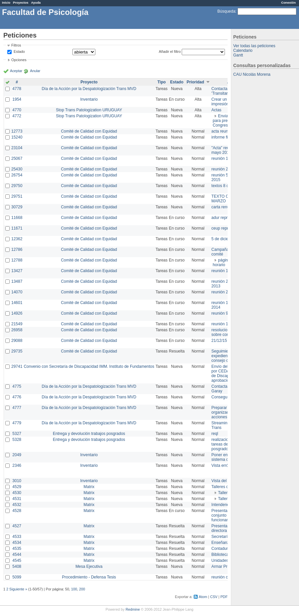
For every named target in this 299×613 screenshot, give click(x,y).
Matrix (88, 486)
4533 (16, 536)
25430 (16, 169)
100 (74, 589)
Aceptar (16, 71)
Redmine (133, 609)
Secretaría (220, 536)
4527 (16, 526)
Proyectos (20, 2)
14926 (16, 313)
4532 (16, 504)
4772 (16, 116)
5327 (16, 433)
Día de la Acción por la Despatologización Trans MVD (89, 88)
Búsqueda (226, 11)
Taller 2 (224, 498)
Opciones (19, 60)
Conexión (288, 2)
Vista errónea (223, 465)
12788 (16, 260)
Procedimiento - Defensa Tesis (89, 577)
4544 (16, 554)
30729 (16, 207)
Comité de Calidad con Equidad (89, 131)
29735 (16, 351)
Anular (35, 71)
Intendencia (221, 504)
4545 (16, 560)
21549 (16, 324)
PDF (224, 597)
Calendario (242, 50)
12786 (16, 249)
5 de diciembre (224, 239)
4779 (16, 423)
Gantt (238, 55)
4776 (16, 397)
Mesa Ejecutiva (88, 566)
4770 (16, 110)
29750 (16, 185)
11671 (16, 228)
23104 (16, 148)
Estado (19, 51)
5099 (16, 577)
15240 (16, 137)
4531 (16, 498)
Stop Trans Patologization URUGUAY (89, 110)
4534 (16, 542)
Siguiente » (18, 589)
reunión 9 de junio (227, 313)
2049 (16, 455)
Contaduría (221, 548)
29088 (16, 340)
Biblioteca (220, 554)
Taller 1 (224, 492)
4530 (16, 492)
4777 (16, 407)
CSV (213, 597)
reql (214, 433)
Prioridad (195, 82)
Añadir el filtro (170, 51)
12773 (16, 131)
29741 (16, 366)
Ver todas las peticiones (254, 46)
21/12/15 (219, 340)
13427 (16, 270)
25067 (16, 158)
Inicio (6, 2)
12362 (16, 239)
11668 (16, 217)
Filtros (16, 45)
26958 (16, 330)
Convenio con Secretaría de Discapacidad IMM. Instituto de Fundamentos (89, 366)
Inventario (89, 99)
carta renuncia (224, 207)
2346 (16, 465)
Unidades (219, 560)
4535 (16, 548)
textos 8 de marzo (227, 185)
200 (82, 589)
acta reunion (222, 131)
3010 (16, 480)
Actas (216, 110)
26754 (16, 175)
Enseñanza (221, 542)
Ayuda (36, 2)
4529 (16, 486)
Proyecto (88, 82)
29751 (16, 196)
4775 (16, 386)
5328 (16, 439)
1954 (16, 99)
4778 (16, 88)
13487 (16, 281)
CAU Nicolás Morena (251, 74)
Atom (203, 597)
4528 (16, 510)
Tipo (161, 82)
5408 (16, 566)
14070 (16, 292)
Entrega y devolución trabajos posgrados (89, 433)
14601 (16, 302)
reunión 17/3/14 (225, 270)
